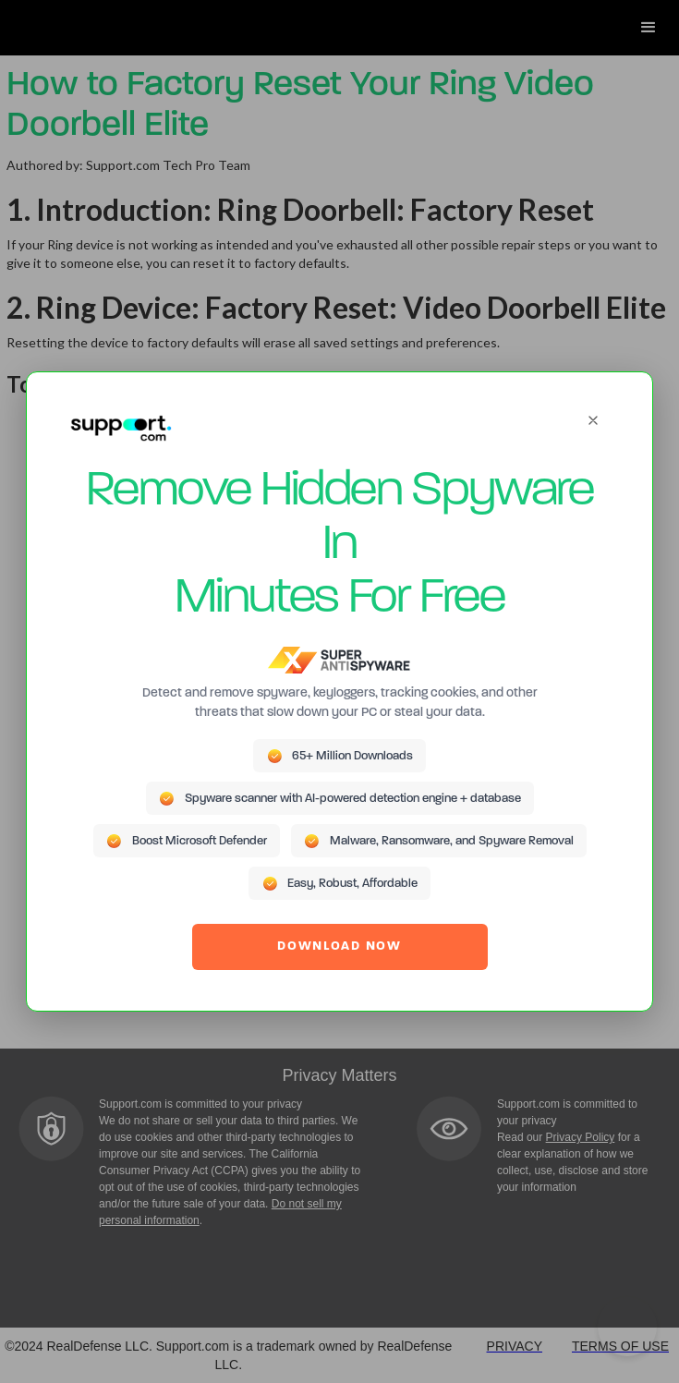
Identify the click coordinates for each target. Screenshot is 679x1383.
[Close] (593, 420)
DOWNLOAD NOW (339, 946)
